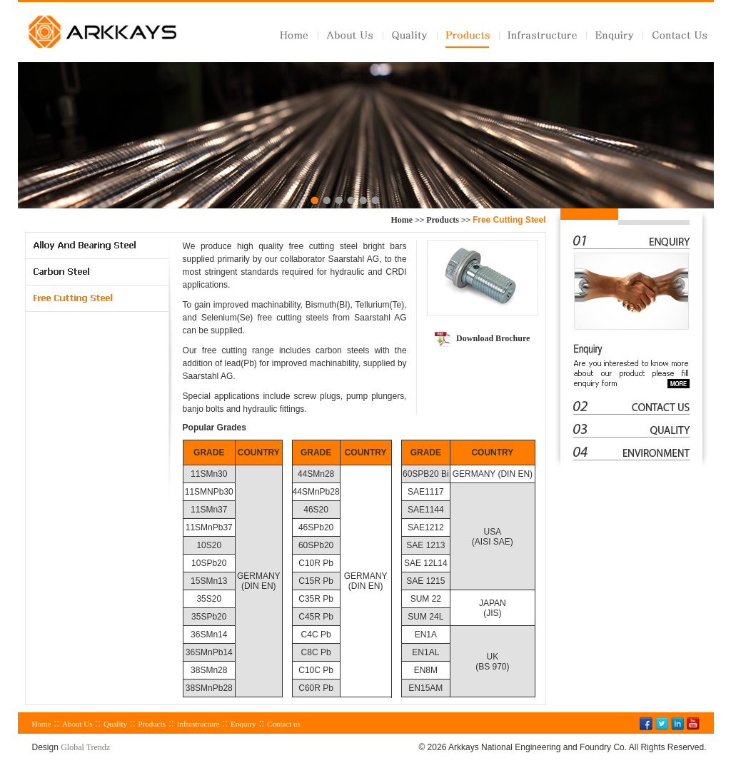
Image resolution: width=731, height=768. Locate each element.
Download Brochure (493, 338)
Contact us (284, 723)
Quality (115, 723)
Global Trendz (85, 747)
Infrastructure (198, 723)
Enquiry (243, 723)
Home (402, 220)
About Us (77, 723)
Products (442, 220)
